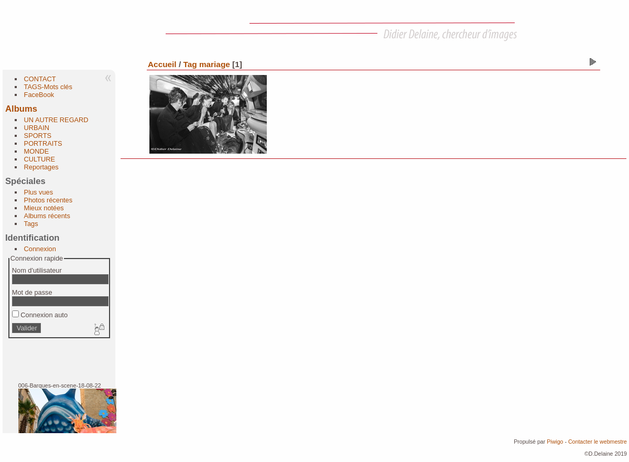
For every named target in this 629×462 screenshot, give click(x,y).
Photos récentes (48, 200)
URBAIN (36, 128)
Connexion (40, 249)
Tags (31, 224)
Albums (21, 109)
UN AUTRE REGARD (56, 120)
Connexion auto (40, 315)
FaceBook (39, 95)
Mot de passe (32, 292)
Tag (190, 64)
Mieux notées (44, 208)
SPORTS (37, 135)
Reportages (41, 167)
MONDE (36, 151)
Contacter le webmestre (597, 441)
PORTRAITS (43, 143)
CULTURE (40, 159)
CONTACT (40, 79)
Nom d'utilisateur (37, 270)
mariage (214, 64)
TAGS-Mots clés (48, 87)
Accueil (162, 64)
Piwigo (555, 441)
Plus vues (38, 192)
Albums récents (47, 216)
